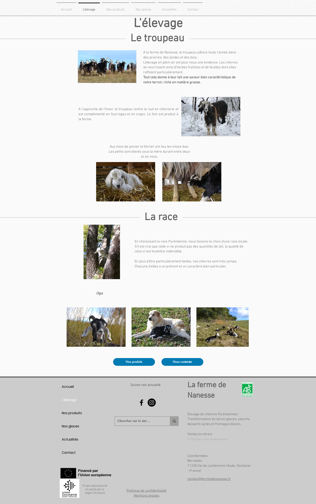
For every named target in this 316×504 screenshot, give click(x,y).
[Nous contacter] (182, 362)
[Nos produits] (134, 362)
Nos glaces (70, 426)
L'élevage (69, 399)
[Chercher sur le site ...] (139, 421)
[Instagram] (152, 402)
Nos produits (72, 413)
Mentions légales (146, 496)
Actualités (70, 439)
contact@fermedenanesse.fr (209, 479)
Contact (69, 452)
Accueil (68, 386)
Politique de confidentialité (146, 491)
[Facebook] (141, 402)
